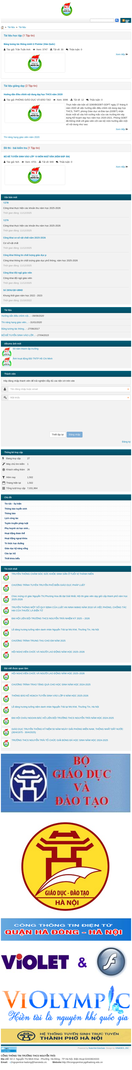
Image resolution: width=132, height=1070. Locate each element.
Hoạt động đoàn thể (67, 533)
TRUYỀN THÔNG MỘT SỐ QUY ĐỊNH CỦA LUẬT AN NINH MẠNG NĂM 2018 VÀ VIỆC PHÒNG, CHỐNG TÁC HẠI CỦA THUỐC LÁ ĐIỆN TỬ (69, 609)
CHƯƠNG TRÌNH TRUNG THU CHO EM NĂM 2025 (39, 640)
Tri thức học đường (14, 543)
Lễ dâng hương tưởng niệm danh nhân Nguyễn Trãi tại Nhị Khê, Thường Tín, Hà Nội (55, 629)
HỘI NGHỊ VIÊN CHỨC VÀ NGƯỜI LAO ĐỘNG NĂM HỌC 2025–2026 (48, 651)
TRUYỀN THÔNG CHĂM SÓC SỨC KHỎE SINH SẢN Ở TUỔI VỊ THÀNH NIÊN (53, 574)
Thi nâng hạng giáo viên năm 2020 (21, 137)
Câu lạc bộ (10, 553)
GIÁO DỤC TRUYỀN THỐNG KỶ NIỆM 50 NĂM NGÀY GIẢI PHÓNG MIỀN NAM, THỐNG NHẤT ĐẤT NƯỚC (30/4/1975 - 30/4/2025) (67, 731)
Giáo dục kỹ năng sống (16, 548)
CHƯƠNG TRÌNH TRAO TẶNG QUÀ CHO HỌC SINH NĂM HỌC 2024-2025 (51, 684)
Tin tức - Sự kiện (13, 503)
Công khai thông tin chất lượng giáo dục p (24, 255)
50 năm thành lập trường (25, 348)
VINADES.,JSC (122, 1048)
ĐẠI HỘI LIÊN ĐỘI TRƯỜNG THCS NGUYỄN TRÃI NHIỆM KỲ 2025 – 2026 (51, 618)
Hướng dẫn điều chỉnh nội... (15, 315)
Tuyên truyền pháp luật (16, 523)
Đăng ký (126, 441)
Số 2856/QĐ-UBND (13, 290)
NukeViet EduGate (97, 1048)
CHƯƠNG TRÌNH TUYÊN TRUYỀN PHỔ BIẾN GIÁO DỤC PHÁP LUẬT (48, 585)
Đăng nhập (74, 434)
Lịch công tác (11, 518)
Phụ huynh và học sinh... (17, 528)
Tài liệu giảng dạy (14, 85)
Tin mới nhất (10, 569)
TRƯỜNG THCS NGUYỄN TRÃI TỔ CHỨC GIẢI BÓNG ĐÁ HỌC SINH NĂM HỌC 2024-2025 (60, 740)
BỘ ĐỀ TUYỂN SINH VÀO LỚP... (18, 335)
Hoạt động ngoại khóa (16, 538)
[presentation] (16, 416)
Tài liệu (11, 27)
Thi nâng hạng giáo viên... (14, 322)
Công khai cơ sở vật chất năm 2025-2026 (24, 237)
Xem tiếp (120, 54)
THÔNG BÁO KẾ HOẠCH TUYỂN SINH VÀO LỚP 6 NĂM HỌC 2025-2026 (50, 695)
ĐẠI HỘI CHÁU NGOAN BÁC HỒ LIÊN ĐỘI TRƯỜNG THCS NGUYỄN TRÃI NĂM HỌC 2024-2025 (63, 718)
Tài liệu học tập (13, 35)
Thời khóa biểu (12, 558)
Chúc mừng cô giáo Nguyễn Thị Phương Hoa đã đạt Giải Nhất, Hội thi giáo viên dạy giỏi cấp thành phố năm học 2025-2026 (70, 598)
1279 (6, 220)
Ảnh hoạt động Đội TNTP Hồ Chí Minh (33, 358)
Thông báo (67, 513)
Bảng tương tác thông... (13, 328)
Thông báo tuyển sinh (16, 509)
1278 (6, 202)
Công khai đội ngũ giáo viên (17, 272)
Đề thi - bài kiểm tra (15, 148)
